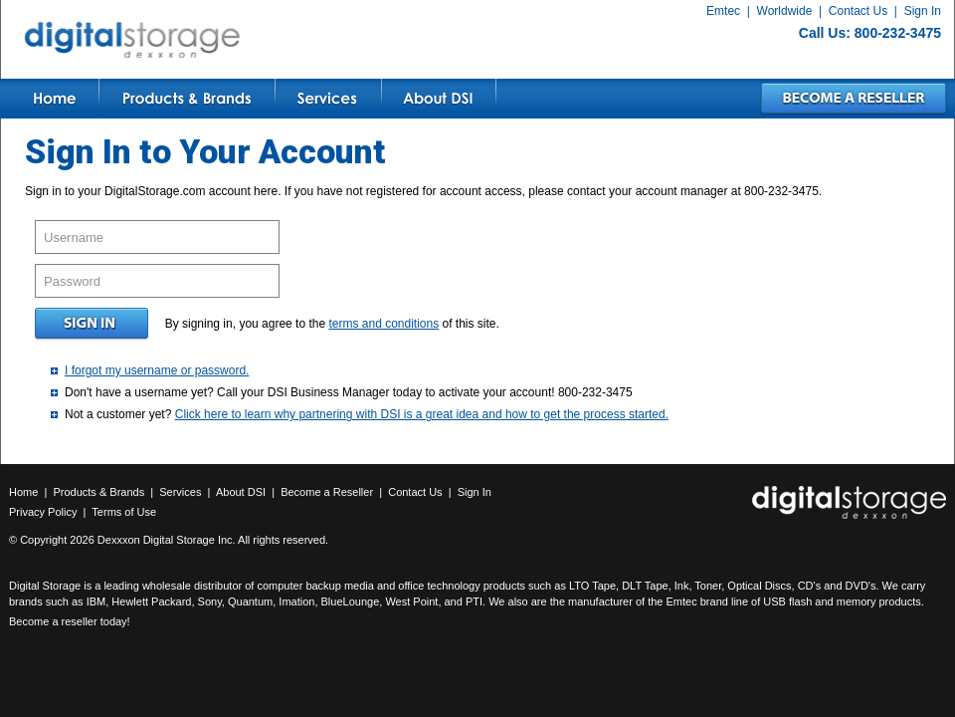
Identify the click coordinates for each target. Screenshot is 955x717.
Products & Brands (98, 492)
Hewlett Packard (151, 601)
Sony (210, 601)
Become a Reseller (327, 492)
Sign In (922, 11)
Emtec (723, 11)
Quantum (250, 601)
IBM (96, 601)
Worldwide (785, 11)
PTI (474, 601)
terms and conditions (383, 324)
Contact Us (858, 11)
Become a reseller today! (69, 621)
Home (23, 492)
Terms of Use (124, 512)
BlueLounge (350, 601)
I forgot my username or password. (157, 370)
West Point (411, 601)
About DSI (241, 492)
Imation (296, 601)
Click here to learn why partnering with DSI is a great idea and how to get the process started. (421, 414)
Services (180, 492)
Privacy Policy (43, 512)
